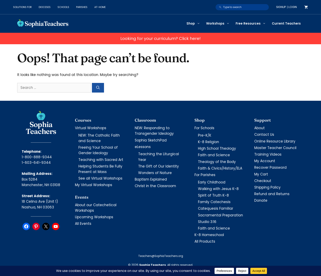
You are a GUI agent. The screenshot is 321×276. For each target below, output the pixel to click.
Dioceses (45, 7)
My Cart (261, 174)
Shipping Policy (267, 187)
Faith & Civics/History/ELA (220, 168)
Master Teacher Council (275, 147)
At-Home (100, 7)
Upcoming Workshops (94, 217)
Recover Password (270, 167)
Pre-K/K (204, 135)
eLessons (143, 146)
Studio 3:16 (207, 221)
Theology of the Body (217, 161)
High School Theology (217, 148)
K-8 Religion (208, 141)
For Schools (204, 128)
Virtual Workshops (90, 128)
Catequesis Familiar (215, 208)
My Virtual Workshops (93, 184)
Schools (63, 7)
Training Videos (267, 154)
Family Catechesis (214, 201)
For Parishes (204, 174)
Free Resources (252, 23)
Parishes (81, 7)
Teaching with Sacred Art (100, 159)
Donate (260, 200)
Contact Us (264, 134)
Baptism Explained (151, 179)
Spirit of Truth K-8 (213, 195)
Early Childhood (211, 182)
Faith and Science (214, 155)
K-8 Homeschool (209, 234)
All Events (83, 223)
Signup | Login (286, 7)
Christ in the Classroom (155, 185)
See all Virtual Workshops (100, 178)
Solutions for (22, 7)
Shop (194, 23)
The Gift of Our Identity (158, 166)
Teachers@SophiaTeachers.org (160, 256)
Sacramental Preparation (220, 215)
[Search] (98, 88)
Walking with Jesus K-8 (218, 188)
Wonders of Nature (155, 172)
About (259, 128)
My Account (264, 160)
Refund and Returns (271, 193)
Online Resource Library (274, 141)
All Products (204, 241)
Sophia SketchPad (151, 140)
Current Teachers (286, 23)
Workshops (219, 23)
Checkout (262, 180)
